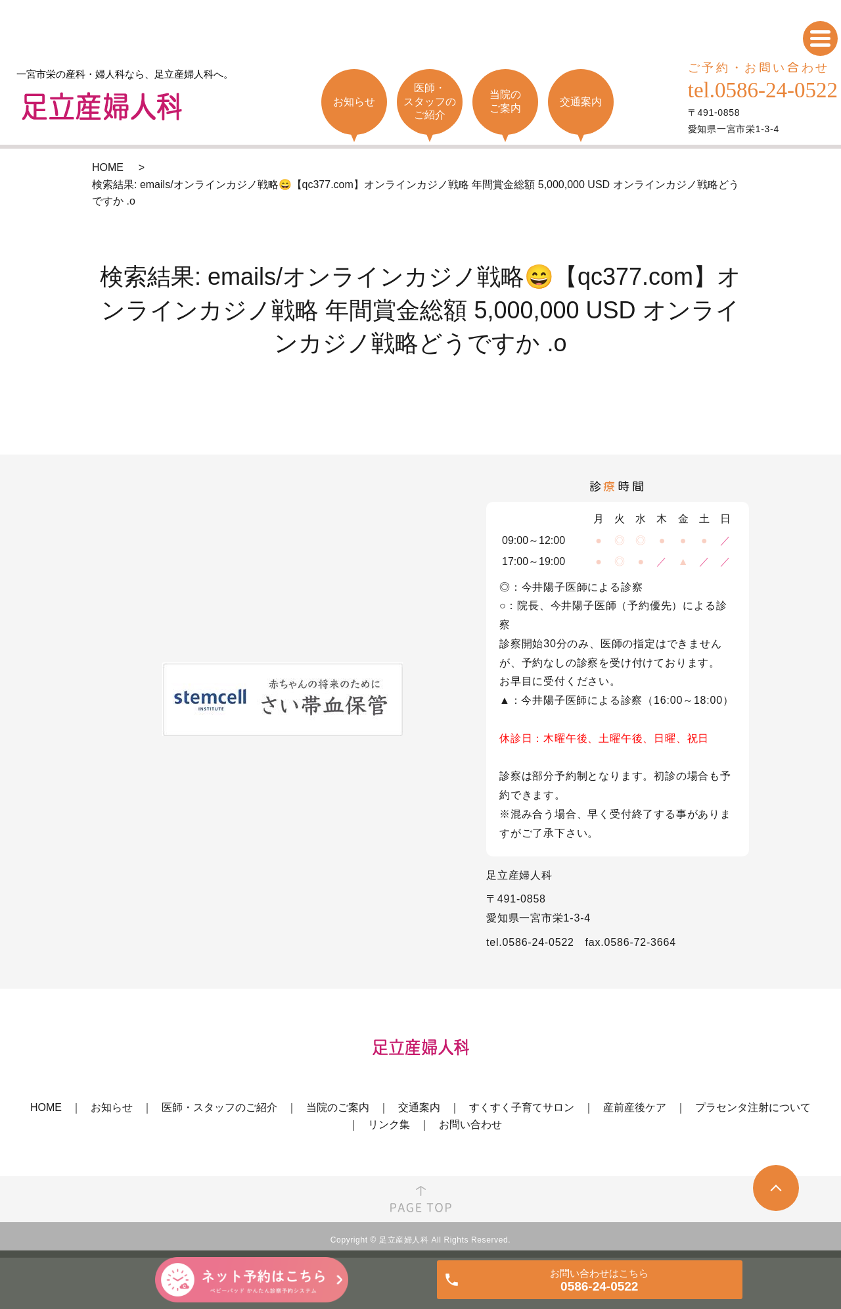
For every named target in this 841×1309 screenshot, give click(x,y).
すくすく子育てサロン (521, 1107)
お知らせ (112, 1107)
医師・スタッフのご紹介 (219, 1107)
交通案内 (419, 1107)
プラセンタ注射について (753, 1107)
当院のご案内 (337, 1107)
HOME (108, 167)
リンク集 (389, 1124)
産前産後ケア (634, 1107)
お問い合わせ (470, 1124)
